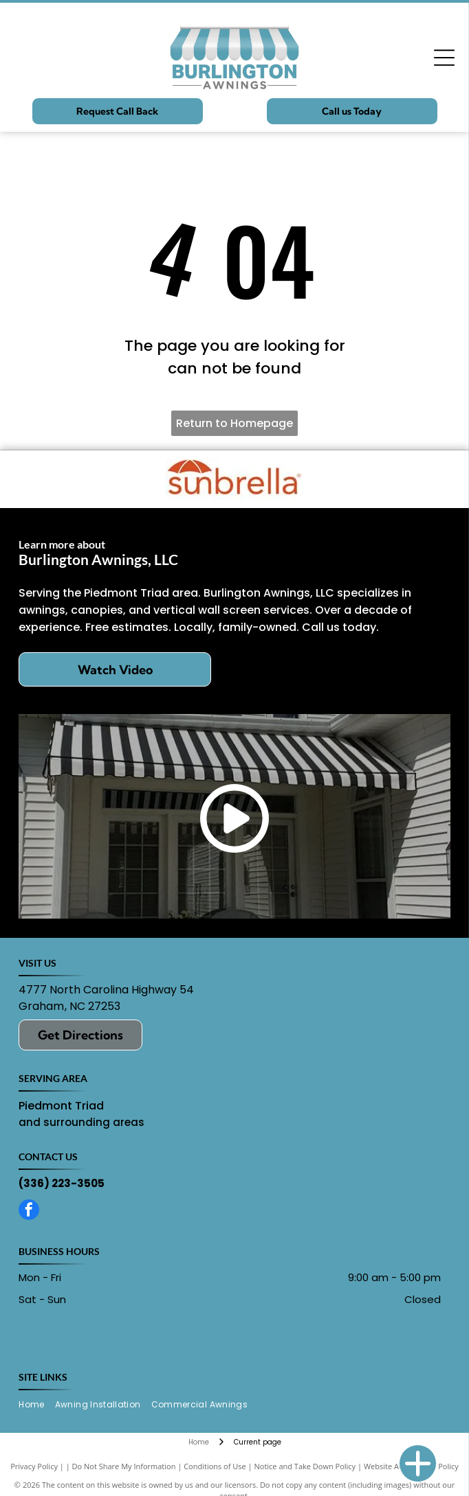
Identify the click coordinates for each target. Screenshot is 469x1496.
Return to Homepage (234, 423)
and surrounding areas (81, 1122)
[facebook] (29, 1211)
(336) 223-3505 (62, 1183)
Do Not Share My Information (124, 1466)
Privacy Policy (34, 1466)
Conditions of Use (215, 1466)
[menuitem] (36, 1405)
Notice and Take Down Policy (305, 1466)
